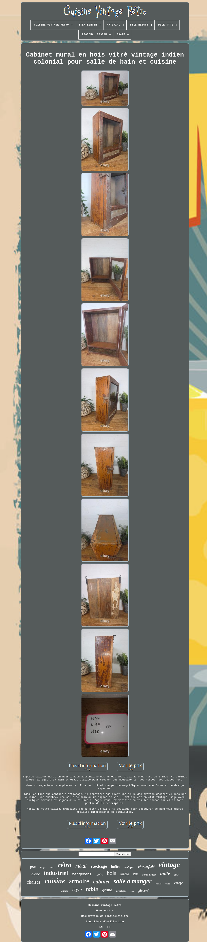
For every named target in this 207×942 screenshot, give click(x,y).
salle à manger (133, 881)
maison (159, 884)
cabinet (101, 882)
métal (81, 866)
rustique (129, 867)
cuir (176, 874)
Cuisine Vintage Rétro (104, 905)
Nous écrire (105, 910)
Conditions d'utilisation (105, 921)
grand (107, 889)
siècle (124, 874)
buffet (115, 867)
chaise (64, 890)
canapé (178, 883)
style (77, 889)
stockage (99, 866)
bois (111, 873)
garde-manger (149, 874)
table (92, 889)
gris (33, 867)
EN (101, 927)
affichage (121, 890)
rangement (82, 874)
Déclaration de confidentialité (105, 916)
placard (143, 890)
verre (167, 883)
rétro (64, 865)
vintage (169, 865)
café (132, 891)
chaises (34, 882)
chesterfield (146, 867)
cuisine (55, 881)
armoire (79, 881)
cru (135, 874)
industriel (56, 873)
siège (43, 867)
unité (165, 873)
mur (52, 867)
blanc (35, 874)
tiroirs (99, 874)
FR (109, 927)
